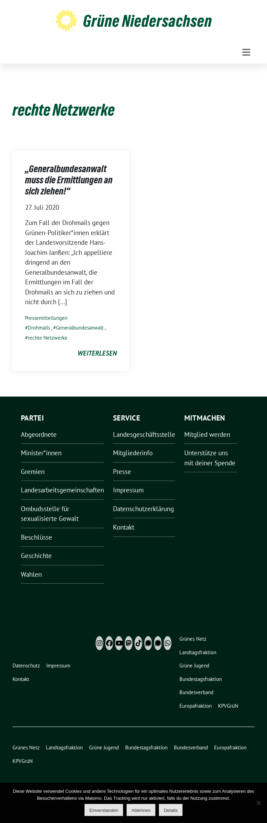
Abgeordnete (39, 434)
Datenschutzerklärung (143, 509)
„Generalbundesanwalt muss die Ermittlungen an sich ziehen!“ (69, 180)
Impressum (128, 490)
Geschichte (36, 555)
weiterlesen (97, 353)
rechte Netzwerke (47, 337)
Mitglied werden (207, 434)
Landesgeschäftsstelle (144, 434)
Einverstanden (103, 810)
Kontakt (123, 527)
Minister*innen (41, 453)
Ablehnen (141, 810)
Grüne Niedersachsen (147, 20)
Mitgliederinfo (133, 453)
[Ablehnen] (258, 802)
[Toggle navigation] (246, 52)
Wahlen (31, 574)
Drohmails (39, 327)
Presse (122, 471)
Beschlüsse (36, 537)
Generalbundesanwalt (80, 327)
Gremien (32, 471)
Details (171, 810)
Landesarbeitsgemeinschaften (62, 490)
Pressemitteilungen (46, 318)
